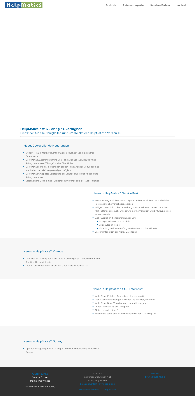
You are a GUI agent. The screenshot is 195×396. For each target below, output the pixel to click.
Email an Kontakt (88, 384)
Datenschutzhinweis (89, 389)
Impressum (110, 389)
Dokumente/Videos (40, 381)
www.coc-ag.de (107, 384)
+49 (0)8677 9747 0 (155, 377)
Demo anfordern (40, 377)
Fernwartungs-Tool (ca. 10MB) (40, 386)
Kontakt (155, 373)
